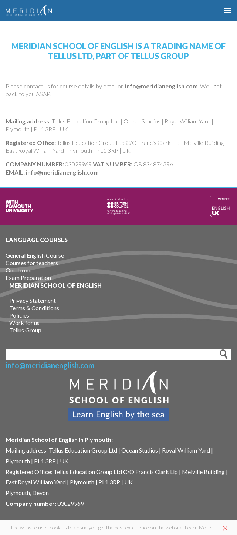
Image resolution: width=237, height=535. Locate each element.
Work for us (24, 322)
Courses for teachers (32, 262)
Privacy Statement (32, 300)
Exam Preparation (28, 277)
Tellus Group (25, 329)
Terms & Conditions (34, 307)
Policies (19, 315)
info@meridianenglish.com (161, 85)
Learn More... (199, 527)
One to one (19, 270)
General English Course (35, 255)
